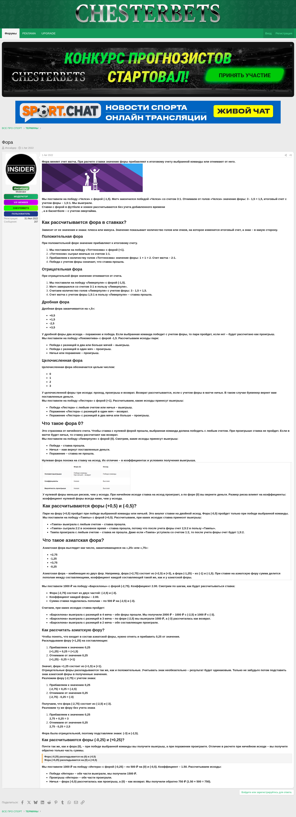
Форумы (11, 33)
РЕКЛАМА (29, 33)
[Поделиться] (285, 155)
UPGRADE (49, 33)
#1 (291, 155)
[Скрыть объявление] (290, 46)
